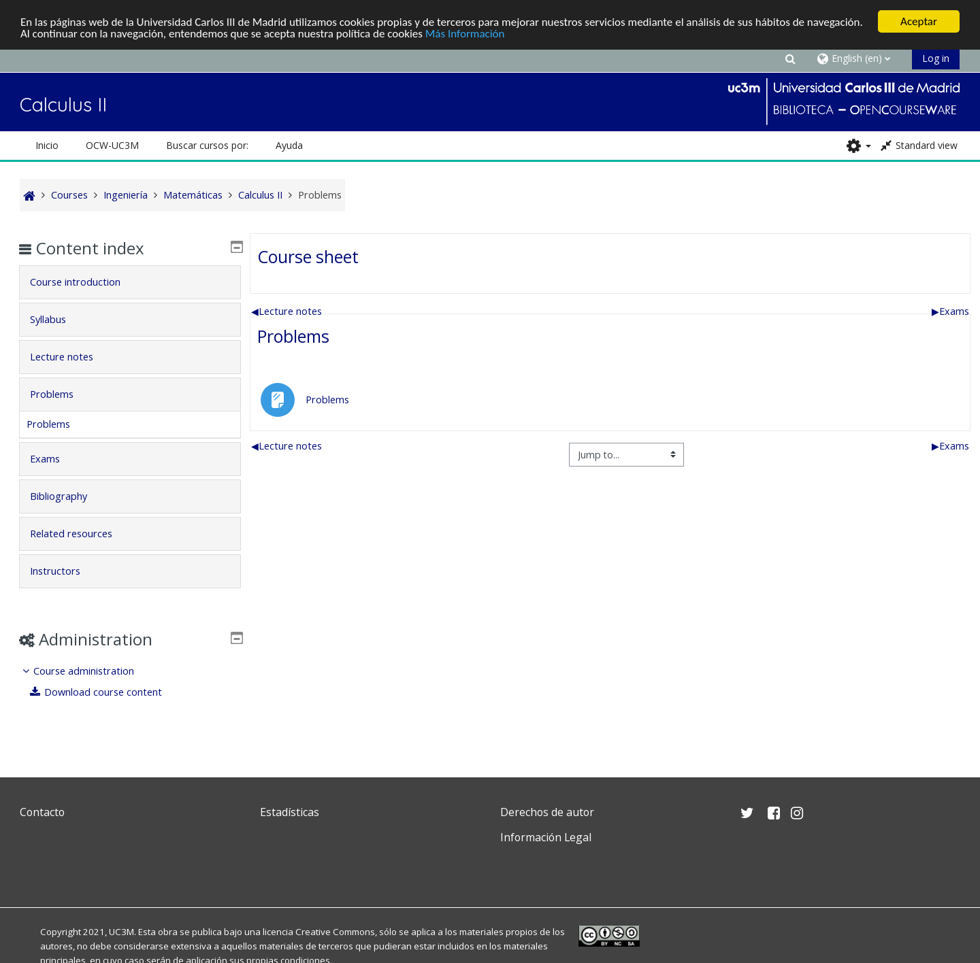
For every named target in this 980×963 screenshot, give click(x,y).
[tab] (130, 282)
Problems (293, 336)
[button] (790, 58)
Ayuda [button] (289, 145)
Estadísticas (289, 812)
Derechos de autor (547, 812)
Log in (935, 58)
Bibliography (68, 496)
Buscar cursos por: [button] (207, 145)
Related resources (80, 533)
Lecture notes (286, 310)
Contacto (42, 812)
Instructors (64, 570)
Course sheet (308, 255)
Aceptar (918, 21)
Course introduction (84, 281)
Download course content (106, 692)
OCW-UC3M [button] (112, 145)
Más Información (465, 33)
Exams (950, 310)
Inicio (47, 145)
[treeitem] (130, 682)
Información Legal (545, 837)
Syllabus (57, 319)
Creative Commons (335, 932)
